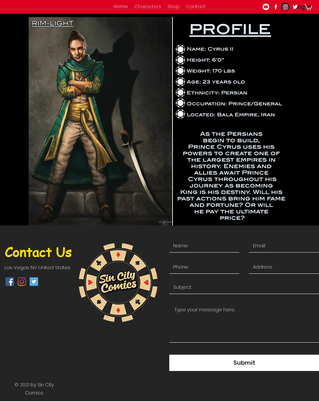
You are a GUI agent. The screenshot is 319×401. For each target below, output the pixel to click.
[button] (308, 7)
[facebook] (275, 7)
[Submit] (244, 363)
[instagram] (285, 7)
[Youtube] (266, 7)
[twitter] (295, 7)
